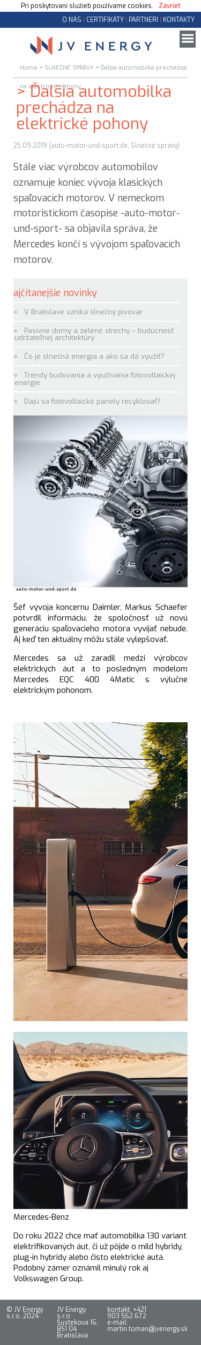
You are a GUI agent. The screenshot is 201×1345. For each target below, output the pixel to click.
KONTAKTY (179, 20)
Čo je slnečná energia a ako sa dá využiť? (94, 356)
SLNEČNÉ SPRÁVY (69, 68)
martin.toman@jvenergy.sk (147, 1329)
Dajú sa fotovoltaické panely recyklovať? (92, 401)
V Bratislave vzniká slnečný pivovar (83, 311)
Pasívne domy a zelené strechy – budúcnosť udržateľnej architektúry (94, 334)
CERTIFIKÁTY (105, 20)
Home (29, 68)
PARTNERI (143, 20)
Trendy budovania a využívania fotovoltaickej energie (94, 379)
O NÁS (71, 20)
